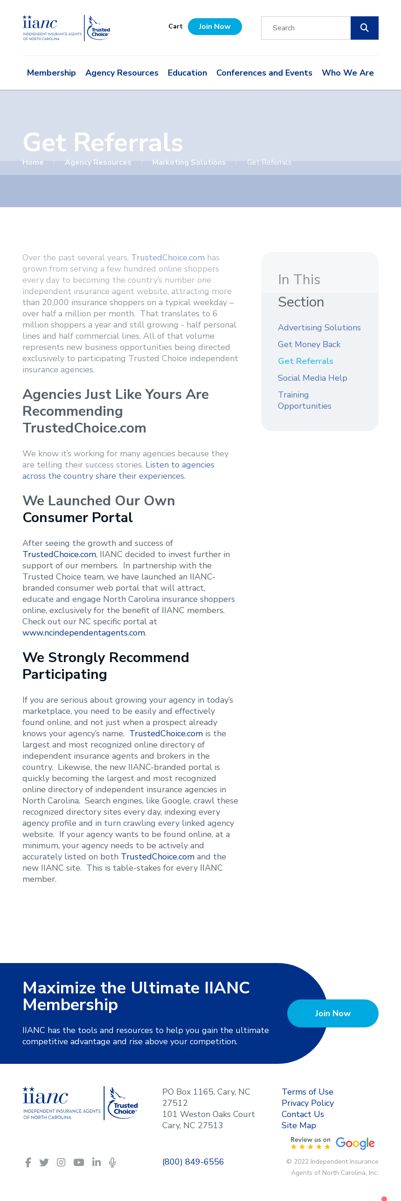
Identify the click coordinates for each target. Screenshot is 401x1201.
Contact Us (303, 1114)
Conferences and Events (264, 72)
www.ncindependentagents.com (83, 632)
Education (187, 72)
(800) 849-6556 (193, 1161)
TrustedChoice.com (168, 257)
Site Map (299, 1125)
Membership (51, 72)
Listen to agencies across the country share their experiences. (118, 470)
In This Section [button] (301, 291)
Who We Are (348, 72)
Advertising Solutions (319, 327)
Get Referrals (305, 361)
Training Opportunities (305, 400)
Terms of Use (307, 1091)
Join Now (215, 26)
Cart (175, 26)
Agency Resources (122, 72)
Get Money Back (309, 344)
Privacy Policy (308, 1103)
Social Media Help (312, 378)
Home (34, 162)
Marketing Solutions (190, 162)
